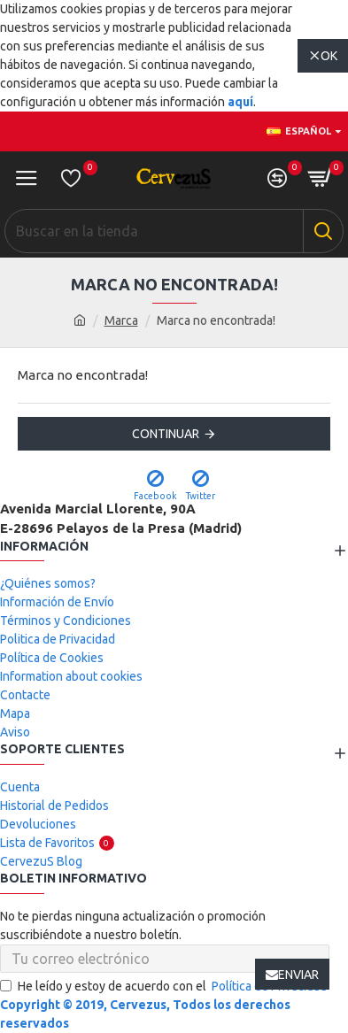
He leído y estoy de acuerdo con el (164, 986)
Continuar (165, 434)
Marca (121, 320)
